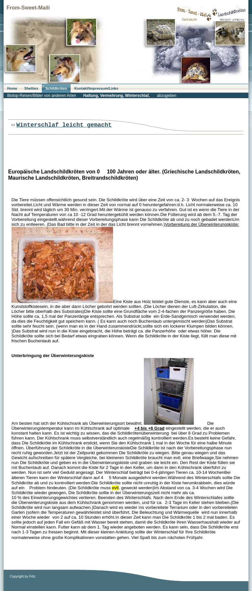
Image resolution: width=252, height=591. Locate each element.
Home (12, 88)
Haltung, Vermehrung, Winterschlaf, (116, 95)
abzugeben (166, 95)
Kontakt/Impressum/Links (96, 88)
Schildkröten (56, 88)
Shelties (31, 88)
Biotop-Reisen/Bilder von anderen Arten (41, 95)
